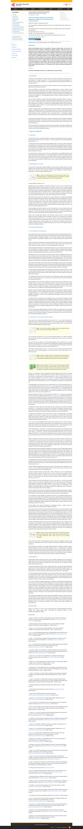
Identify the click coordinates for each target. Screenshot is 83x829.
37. (29, 804)
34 (47, 303)
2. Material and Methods (35, 131)
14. (29, 689)
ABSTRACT (31, 45)
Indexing (14, 14)
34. (29, 789)
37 (60, 499)
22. (29, 728)
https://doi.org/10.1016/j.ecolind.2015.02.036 (36, 735)
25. (29, 744)
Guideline (14, 20)
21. (29, 724)
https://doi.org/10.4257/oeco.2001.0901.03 (36, 741)
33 (37, 295)
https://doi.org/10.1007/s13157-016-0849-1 (54, 811)
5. (28, 638)
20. (29, 718)
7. (28, 649)
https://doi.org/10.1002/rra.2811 (58, 639)
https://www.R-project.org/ (45, 703)
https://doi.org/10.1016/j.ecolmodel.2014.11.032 (37, 801)
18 (55, 185)
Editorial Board (15, 19)
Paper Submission (16, 23)
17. (29, 702)
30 (39, 279)
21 (59, 209)
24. (29, 738)
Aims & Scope (15, 17)
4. (28, 632)
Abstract (62, 12)
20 (69, 204)
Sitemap (43, 824)
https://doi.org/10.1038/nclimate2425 (35, 786)
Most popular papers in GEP (18, 28)
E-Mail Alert (15, 827)
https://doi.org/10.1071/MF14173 (34, 818)
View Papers (15, 16)
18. (29, 706)
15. (29, 693)
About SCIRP (39, 824)
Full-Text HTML (63, 15)
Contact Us (46, 824)
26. (29, 750)
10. (29, 667)
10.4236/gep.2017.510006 (33, 14)
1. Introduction (32, 75)
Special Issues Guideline (17, 39)
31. (29, 776)
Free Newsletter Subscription (18, 26)
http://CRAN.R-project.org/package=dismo (36, 729)
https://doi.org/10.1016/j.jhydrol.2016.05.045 (36, 753)
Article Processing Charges (17, 22)
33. (29, 785)
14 (67, 167)
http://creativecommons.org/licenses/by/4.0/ (36, 36)
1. (28, 617)
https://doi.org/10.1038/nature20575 (53, 657)
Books (33, 9)
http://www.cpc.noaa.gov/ (43, 777)
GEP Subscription (16, 25)
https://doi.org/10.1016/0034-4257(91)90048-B (56, 719)
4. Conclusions (32, 556)
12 (49, 139)
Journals (24, 9)
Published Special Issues (17, 38)
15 (34, 171)
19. (29, 712)
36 (50, 487)
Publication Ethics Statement (18, 29)
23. (29, 732)
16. (29, 697)
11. (29, 673)
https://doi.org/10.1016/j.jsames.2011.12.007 (36, 715)
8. (28, 655)
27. (29, 756)
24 (63, 245)
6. (28, 644)
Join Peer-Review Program (24, 827)
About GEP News (15, 31)
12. (29, 679)
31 (45, 277)
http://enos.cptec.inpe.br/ (49, 767)
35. (29, 795)
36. (29, 798)
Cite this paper (32, 605)
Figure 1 (36, 141)
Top (12, 43)
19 (59, 185)
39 (65, 553)
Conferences (42, 9)
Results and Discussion (16, 51)
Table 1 (57, 320)
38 (55, 547)
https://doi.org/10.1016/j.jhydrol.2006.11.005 (54, 745)
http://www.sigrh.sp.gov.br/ (59, 689)
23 (61, 212)
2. (28, 623)
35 (64, 397)
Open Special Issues (16, 36)
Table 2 (61, 336)
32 (38, 292)
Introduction (14, 47)
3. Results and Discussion (35, 227)
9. (28, 661)
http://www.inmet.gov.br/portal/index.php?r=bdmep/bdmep (39, 695)
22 (65, 209)
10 (69, 95)
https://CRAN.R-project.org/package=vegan (36, 699)
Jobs (68, 9)
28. (29, 761)
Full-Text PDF (63, 13)
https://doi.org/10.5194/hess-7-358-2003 (50, 782)
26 (42, 277)
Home (15, 9)
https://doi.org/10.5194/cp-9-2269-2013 (54, 790)
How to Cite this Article (64, 19)
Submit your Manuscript (61, 827)
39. (29, 815)
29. (29, 767)
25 (68, 269)
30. (29, 770)
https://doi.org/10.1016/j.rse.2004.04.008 (39, 652)
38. (29, 809)
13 (40, 150)
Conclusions (14, 53)
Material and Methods (16, 49)
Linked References (64, 18)
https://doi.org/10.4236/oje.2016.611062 (36, 806)
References (31, 614)
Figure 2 (46, 344)
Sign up (52, 827)
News (51, 9)
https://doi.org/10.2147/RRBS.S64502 (35, 664)
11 (63, 100)
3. (28, 628)
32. (29, 780)
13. (29, 684)
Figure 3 (69, 513)
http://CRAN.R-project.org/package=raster (36, 725)
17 (43, 183)
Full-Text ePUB (63, 16)
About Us (60, 9)
